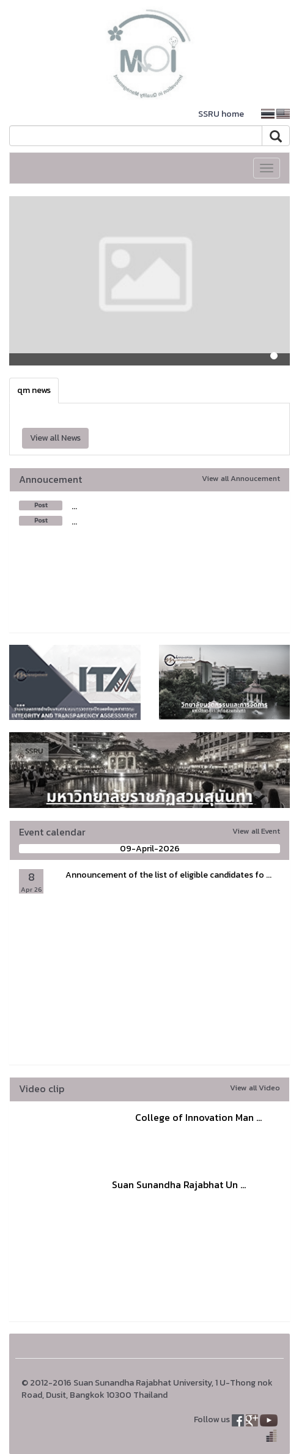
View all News (55, 437)
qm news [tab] (34, 390)
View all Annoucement (241, 478)
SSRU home (221, 114)
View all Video (255, 1087)
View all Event (256, 831)
